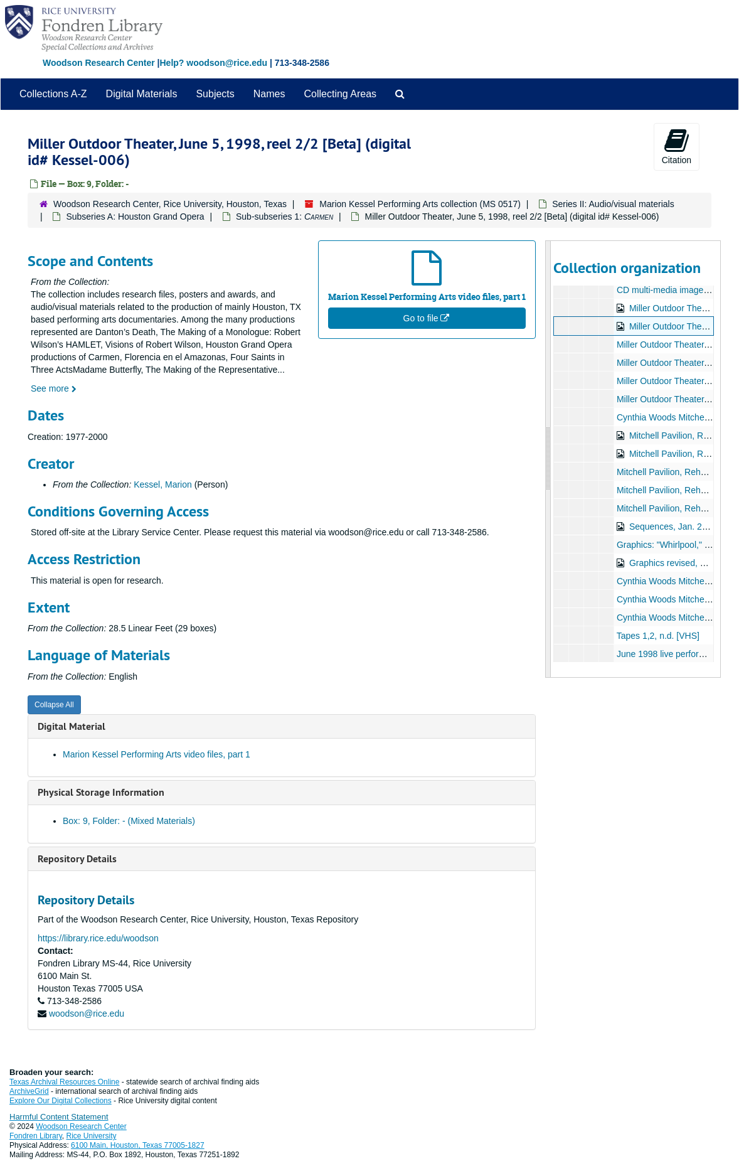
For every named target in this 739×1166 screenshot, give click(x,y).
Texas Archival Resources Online (64, 1082)
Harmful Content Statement (59, 1116)
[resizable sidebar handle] (548, 459)
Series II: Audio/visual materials (613, 204)
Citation (676, 146)
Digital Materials (142, 93)
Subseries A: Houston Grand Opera (135, 216)
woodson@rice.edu (86, 1013)
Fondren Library (35, 1135)
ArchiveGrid (29, 1091)
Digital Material (71, 726)
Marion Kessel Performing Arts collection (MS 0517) (420, 204)
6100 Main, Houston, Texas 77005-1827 (138, 1145)
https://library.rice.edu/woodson (98, 938)
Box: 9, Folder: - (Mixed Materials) (129, 821)
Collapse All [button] (54, 704)
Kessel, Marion (163, 484)
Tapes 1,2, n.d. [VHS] (658, 636)
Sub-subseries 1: (284, 216)
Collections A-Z (53, 93)
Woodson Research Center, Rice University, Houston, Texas (170, 204)
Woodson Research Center (99, 63)
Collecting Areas (340, 93)
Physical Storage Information (101, 792)
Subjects (215, 93)
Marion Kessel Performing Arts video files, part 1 (156, 754)
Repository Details (77, 858)
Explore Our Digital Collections (60, 1100)
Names (269, 93)
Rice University (91, 1135)
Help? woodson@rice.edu (213, 63)
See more (54, 388)
